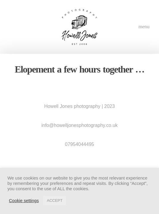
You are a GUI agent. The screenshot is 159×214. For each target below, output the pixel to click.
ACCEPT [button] (55, 200)
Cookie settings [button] (24, 200)
